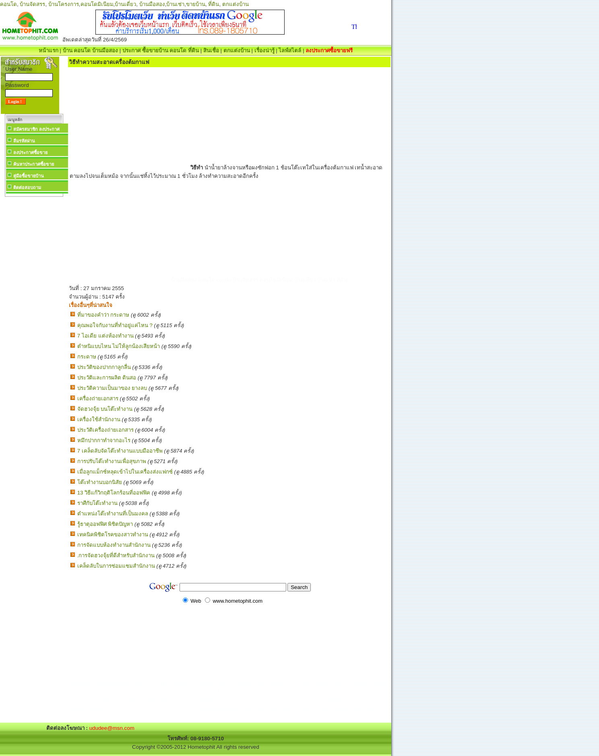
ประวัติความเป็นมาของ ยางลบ (112, 388)
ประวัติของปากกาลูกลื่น (104, 367)
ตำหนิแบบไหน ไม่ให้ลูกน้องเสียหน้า (118, 346)
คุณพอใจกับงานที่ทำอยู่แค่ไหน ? (115, 325)
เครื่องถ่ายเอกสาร (97, 399)
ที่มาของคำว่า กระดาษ (103, 315)
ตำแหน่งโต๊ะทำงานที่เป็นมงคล (112, 514)
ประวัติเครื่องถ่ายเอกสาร (105, 430)
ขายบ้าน (195, 4)
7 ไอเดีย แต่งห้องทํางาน (105, 336)
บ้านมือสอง (152, 4)
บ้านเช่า (175, 4)
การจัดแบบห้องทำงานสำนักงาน (114, 545)
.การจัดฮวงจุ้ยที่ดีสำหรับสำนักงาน (116, 555)
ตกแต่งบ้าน (235, 4)
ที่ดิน (213, 4)
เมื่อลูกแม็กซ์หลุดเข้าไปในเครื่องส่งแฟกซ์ (125, 472)
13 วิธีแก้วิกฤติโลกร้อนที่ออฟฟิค (114, 493)
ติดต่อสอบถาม (27, 187)
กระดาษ (86, 357)
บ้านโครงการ (63, 4)
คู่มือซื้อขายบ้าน (28, 175)
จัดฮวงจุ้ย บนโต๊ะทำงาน (105, 409)
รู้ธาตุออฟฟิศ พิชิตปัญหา (105, 524)
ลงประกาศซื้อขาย (30, 152)
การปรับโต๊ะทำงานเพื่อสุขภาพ (111, 461)
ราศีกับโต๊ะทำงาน (97, 503)
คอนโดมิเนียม (97, 4)
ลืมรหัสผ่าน (24, 140)
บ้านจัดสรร (32, 4)
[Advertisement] (34, 319)
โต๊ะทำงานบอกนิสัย (99, 482)
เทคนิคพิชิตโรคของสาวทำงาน (112, 534)
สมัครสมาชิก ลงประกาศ (36, 129)
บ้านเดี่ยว (125, 4)
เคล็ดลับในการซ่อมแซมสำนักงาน (116, 566)
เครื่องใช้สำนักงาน (98, 419)
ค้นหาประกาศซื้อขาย (33, 164)
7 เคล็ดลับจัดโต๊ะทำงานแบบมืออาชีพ (120, 451)
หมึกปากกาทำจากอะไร (103, 440)
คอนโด (8, 4)
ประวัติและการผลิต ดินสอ (106, 378)
